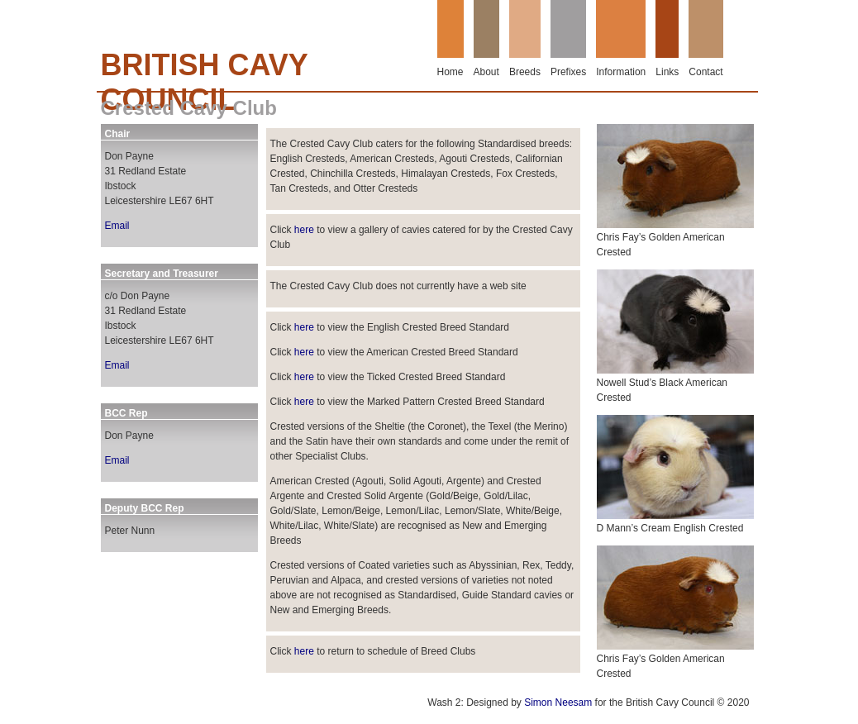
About (486, 72)
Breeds (525, 72)
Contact (705, 72)
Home (450, 72)
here (304, 230)
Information (621, 72)
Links (667, 72)
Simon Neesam (558, 702)
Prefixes (568, 72)
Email (117, 225)
